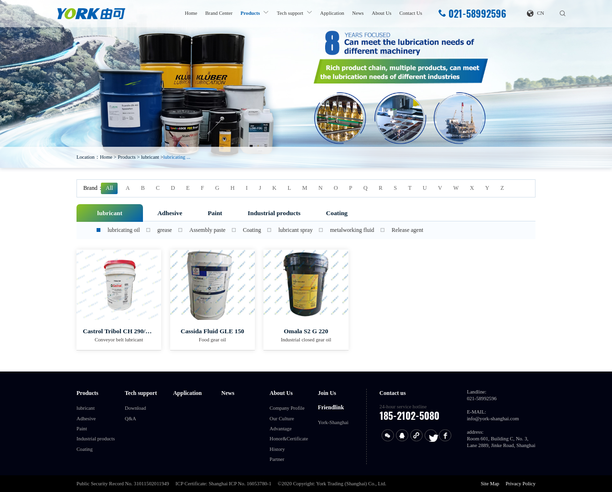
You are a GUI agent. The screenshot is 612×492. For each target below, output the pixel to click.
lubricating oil (124, 230)
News (358, 13)
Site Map (490, 483)
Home (191, 13)
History (277, 449)
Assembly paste (207, 230)
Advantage (281, 428)
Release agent (407, 230)
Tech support (290, 13)
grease (164, 230)
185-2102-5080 (409, 415)
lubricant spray (295, 230)
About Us (381, 13)
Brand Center (218, 13)
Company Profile (287, 408)
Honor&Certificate (289, 438)
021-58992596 (472, 13)
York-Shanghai (333, 422)
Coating (337, 213)
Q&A (130, 418)
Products (250, 13)
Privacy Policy (521, 483)
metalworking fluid (352, 230)
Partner (277, 459)
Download (135, 408)
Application (332, 13)
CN (535, 13)
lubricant (150, 157)
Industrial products (274, 213)
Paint (215, 213)
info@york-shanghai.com (493, 418)
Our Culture (282, 418)
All (109, 188)
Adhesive (169, 213)
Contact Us (410, 13)
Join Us (327, 393)
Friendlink (331, 407)
